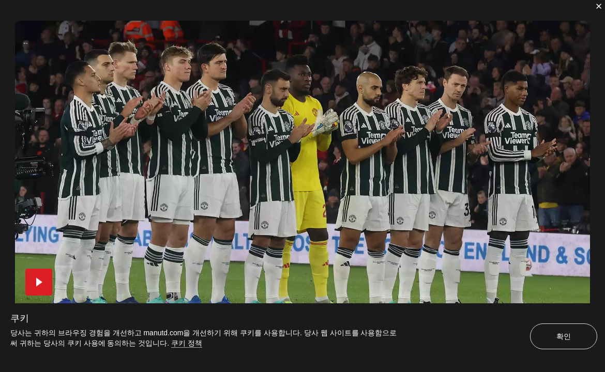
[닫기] (599, 6)
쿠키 (19, 318)
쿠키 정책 (186, 343)
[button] (38, 282)
